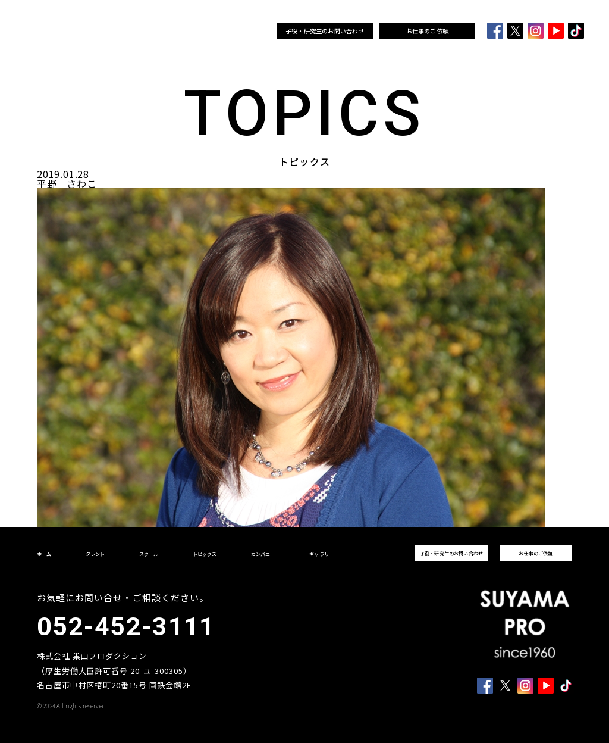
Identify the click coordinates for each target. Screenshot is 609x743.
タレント (151, 31)
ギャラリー (257, 31)
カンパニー (228, 31)
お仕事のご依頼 (427, 30)
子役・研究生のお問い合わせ (325, 30)
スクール (174, 31)
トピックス (199, 31)
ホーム (127, 31)
